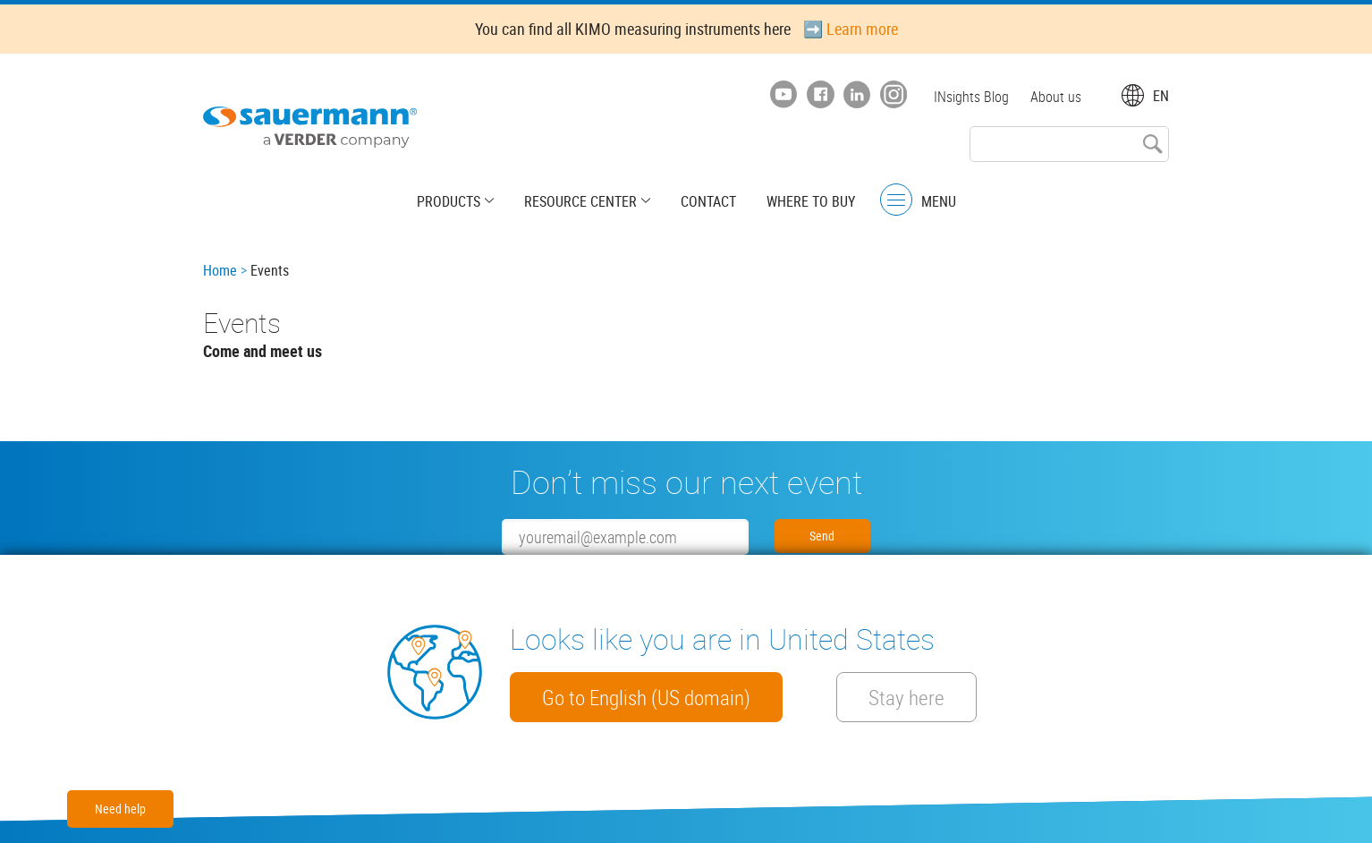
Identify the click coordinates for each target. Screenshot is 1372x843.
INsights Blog (971, 96)
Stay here (906, 697)
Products (448, 201)
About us (1055, 96)
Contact (708, 201)
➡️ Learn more (850, 28)
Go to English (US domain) (646, 697)
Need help (120, 808)
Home (220, 270)
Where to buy (810, 201)
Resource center (580, 201)
